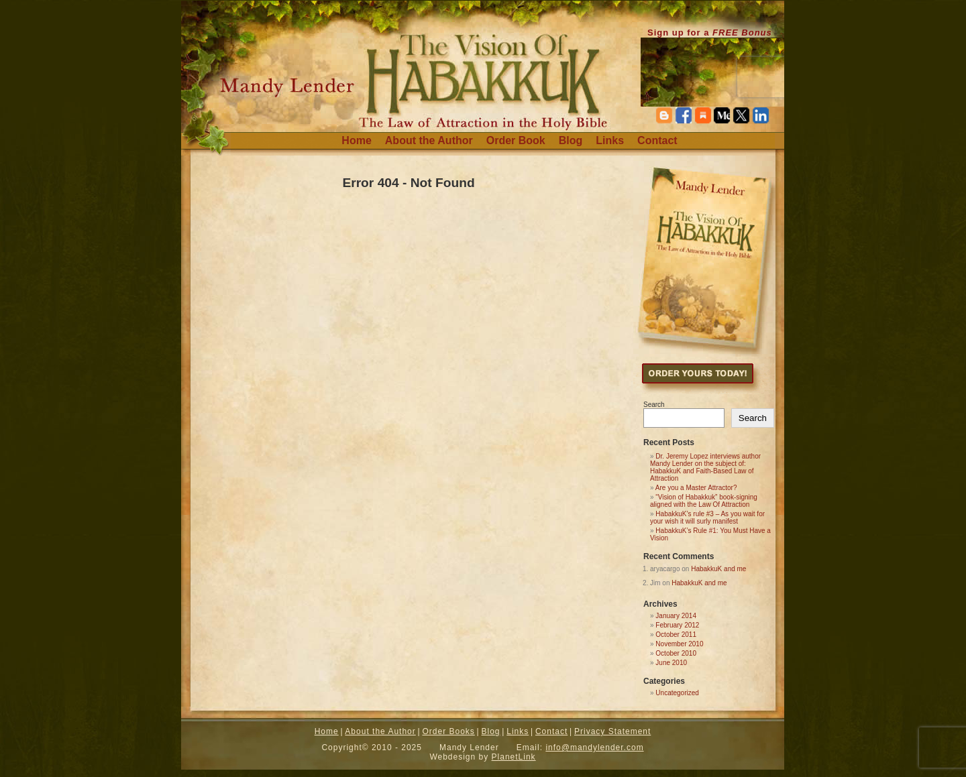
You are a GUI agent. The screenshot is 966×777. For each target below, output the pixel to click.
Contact (657, 140)
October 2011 (675, 634)
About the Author (429, 140)
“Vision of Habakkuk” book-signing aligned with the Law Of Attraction (703, 500)
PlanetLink (514, 757)
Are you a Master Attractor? (696, 487)
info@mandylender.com (594, 747)
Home (356, 140)
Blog (571, 140)
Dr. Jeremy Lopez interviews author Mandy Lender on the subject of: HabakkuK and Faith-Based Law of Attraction (705, 467)
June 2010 (671, 662)
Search (654, 404)
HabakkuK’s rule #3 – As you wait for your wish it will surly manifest (707, 517)
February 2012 (677, 625)
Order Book (515, 140)
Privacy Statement (612, 731)
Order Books (448, 731)
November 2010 (679, 644)
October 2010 (675, 653)
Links (610, 140)
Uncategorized (676, 693)
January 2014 (675, 615)
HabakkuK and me (718, 569)
